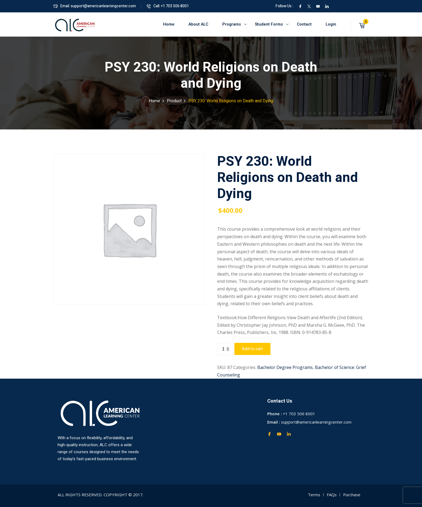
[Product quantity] (225, 349)
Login (331, 24)
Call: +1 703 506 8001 (168, 6)
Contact (304, 24)
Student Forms (269, 24)
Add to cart (252, 349)
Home (168, 24)
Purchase (351, 494)
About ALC (198, 24)
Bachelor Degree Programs (285, 367)
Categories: (244, 367)
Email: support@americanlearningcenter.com (95, 6)
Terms (314, 494)
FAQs (332, 494)
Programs (231, 24)
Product (174, 101)
